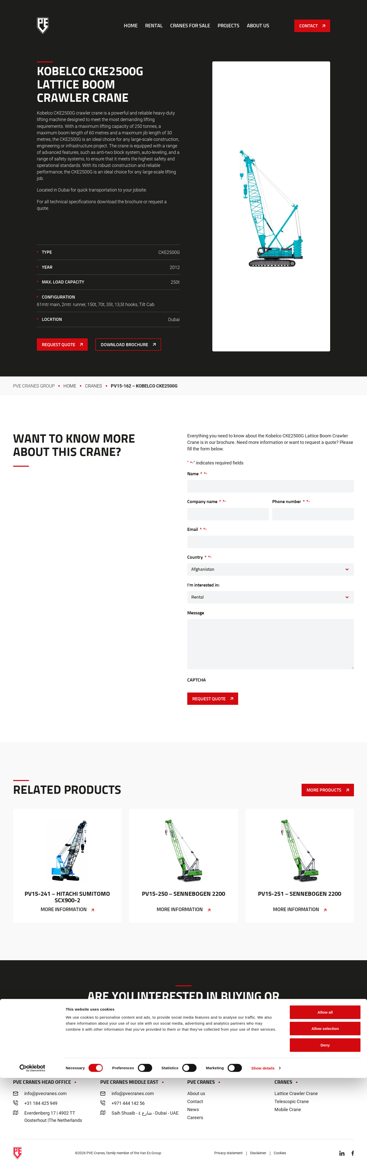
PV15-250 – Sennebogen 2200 (183, 866)
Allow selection (325, 1119)
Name (197, 473)
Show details (263, 1158)
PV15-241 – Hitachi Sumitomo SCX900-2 (67, 866)
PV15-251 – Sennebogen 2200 (299, 866)
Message (195, 612)
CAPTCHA (196, 679)
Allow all (325, 1102)
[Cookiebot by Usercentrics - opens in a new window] (32, 1158)
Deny (325, 1135)
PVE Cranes (43, 27)
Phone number (291, 501)
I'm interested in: (203, 584)
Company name (206, 501)
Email (197, 529)
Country (199, 556)
